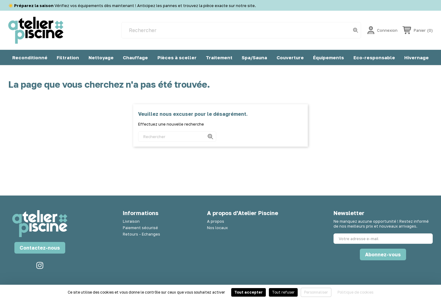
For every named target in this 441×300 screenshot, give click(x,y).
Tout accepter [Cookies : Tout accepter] (248, 292)
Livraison (131, 221)
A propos (215, 221)
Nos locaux (217, 227)
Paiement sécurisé (140, 227)
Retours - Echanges (141, 234)
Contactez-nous (40, 248)
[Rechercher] (241, 30)
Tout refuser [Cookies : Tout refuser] (283, 292)
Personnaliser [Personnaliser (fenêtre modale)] (316, 292)
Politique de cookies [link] (355, 292)
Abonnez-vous (383, 254)
